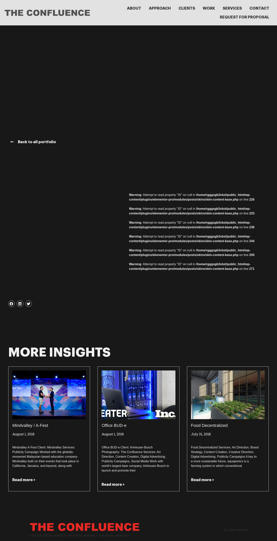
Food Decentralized (209, 425)
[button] (11, 303)
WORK (209, 8)
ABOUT (134, 8)
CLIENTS (187, 8)
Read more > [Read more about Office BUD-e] (113, 484)
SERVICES (232, 8)
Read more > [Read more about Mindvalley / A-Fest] (23, 480)
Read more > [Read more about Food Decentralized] (202, 480)
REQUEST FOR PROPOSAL (244, 17)
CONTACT (259, 8)
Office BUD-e (114, 425)
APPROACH (160, 8)
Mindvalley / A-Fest (30, 425)
